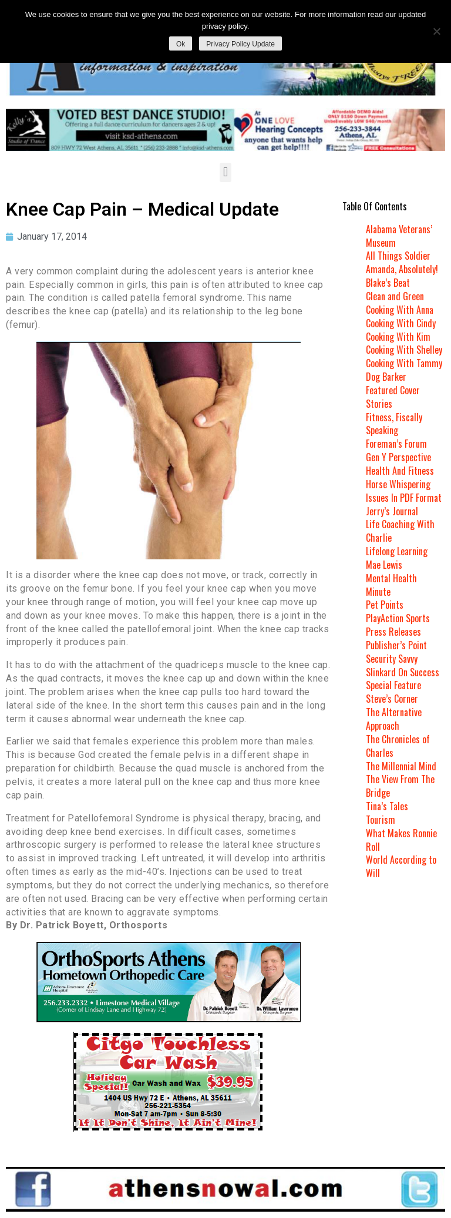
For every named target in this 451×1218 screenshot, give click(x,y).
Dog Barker (386, 377)
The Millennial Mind (401, 766)
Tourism (380, 820)
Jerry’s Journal (392, 511)
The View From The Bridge (400, 786)
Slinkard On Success (402, 672)
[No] (436, 31)
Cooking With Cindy (401, 323)
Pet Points (384, 605)
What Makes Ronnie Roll (401, 840)
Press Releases (393, 632)
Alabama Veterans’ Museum (399, 236)
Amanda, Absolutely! (402, 269)
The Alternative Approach (394, 719)
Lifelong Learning (397, 551)
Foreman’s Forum (396, 444)
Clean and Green (395, 296)
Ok (180, 44)
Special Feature (393, 685)
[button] (225, 172)
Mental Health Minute (391, 585)
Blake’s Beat (388, 283)
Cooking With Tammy (404, 363)
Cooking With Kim (398, 337)
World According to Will (401, 866)
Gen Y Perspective (398, 457)
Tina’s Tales (387, 806)
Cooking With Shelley (404, 350)
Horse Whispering (398, 484)
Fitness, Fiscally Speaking (394, 424)
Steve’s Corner (392, 699)
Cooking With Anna (399, 310)
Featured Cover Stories (393, 397)
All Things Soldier (398, 256)
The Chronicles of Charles (398, 746)
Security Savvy (392, 659)
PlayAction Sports (398, 618)
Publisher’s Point (396, 645)
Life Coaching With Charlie (400, 531)
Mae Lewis (384, 565)
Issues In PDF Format (404, 498)
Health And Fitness (400, 471)
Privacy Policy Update (240, 44)
